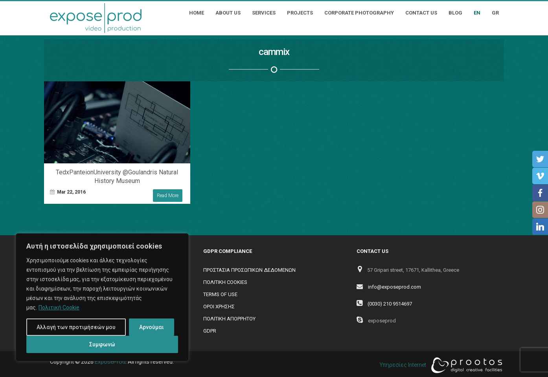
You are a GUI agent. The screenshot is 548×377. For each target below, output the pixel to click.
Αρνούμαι (151, 327)
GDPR (209, 331)
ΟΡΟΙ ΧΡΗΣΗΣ (219, 306)
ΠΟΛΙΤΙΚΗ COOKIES (225, 282)
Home (196, 13)
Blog (455, 13)
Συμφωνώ (102, 344)
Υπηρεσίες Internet (438, 365)
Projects (300, 13)
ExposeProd (110, 362)
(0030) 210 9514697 (390, 304)
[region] (102, 297)
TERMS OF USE (220, 294)
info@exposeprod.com (394, 287)
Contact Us (421, 13)
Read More (167, 195)
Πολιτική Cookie (59, 307)
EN (477, 13)
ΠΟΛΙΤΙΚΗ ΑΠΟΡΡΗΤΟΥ (229, 319)
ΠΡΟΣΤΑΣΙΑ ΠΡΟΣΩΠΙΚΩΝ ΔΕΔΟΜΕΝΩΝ (249, 270)
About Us (228, 13)
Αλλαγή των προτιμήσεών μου (76, 327)
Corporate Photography (359, 13)
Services (264, 13)
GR (495, 13)
